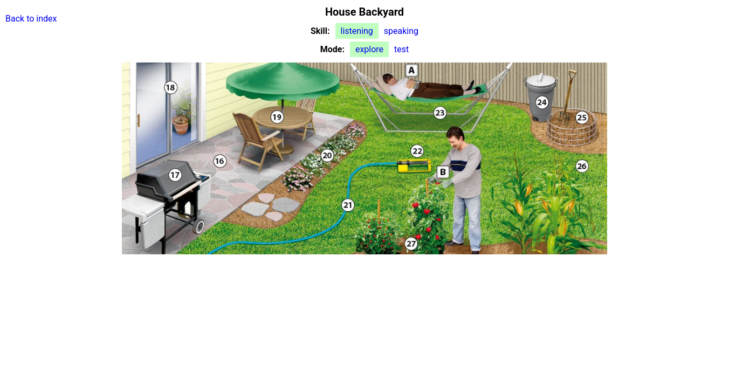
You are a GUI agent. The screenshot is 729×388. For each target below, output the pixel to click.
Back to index (31, 18)
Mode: (332, 49)
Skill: (320, 31)
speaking (401, 31)
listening (357, 31)
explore (369, 49)
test (401, 49)
